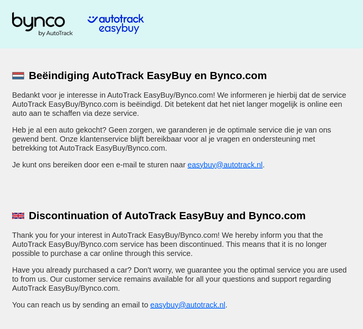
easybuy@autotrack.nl (225, 165)
